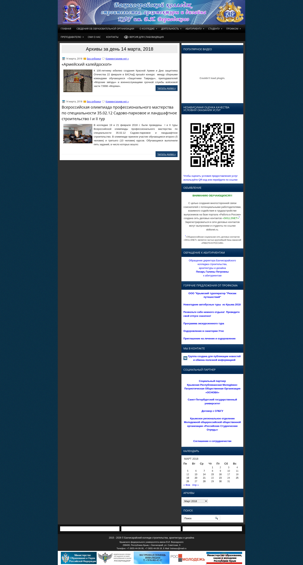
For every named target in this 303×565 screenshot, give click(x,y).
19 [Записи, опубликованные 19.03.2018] (187, 478)
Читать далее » (166, 88)
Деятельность (172, 27)
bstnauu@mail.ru (178, 548)
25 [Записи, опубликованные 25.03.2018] (237, 478)
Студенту (216, 27)
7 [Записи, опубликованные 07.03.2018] (204, 471)
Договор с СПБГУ (212, 411)
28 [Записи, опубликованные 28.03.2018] (204, 481)
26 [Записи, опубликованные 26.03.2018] (187, 481)
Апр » (195, 484)
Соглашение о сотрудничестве (212, 441)
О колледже (149, 27)
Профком (234, 27)
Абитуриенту (196, 27)
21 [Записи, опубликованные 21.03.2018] (204, 478)
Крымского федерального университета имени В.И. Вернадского (152, 542)
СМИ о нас (94, 37)
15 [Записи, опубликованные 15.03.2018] (212, 474)
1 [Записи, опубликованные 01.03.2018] (212, 467)
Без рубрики (94, 58)
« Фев (186, 484)
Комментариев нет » (117, 58)
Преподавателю (73, 36)
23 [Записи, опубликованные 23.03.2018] (220, 478)
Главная (66, 28)
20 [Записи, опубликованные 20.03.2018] (196, 478)
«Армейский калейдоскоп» (87, 64)
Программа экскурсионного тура (203, 323)
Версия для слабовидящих (144, 37)
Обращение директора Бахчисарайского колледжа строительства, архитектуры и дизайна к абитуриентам (212, 268)
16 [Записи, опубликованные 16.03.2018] (220, 474)
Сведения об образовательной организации (105, 28)
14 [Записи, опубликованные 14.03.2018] (204, 474)
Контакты (112, 37)
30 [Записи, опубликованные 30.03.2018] (220, 481)
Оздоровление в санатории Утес (203, 331)
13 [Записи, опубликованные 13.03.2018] (196, 474)
